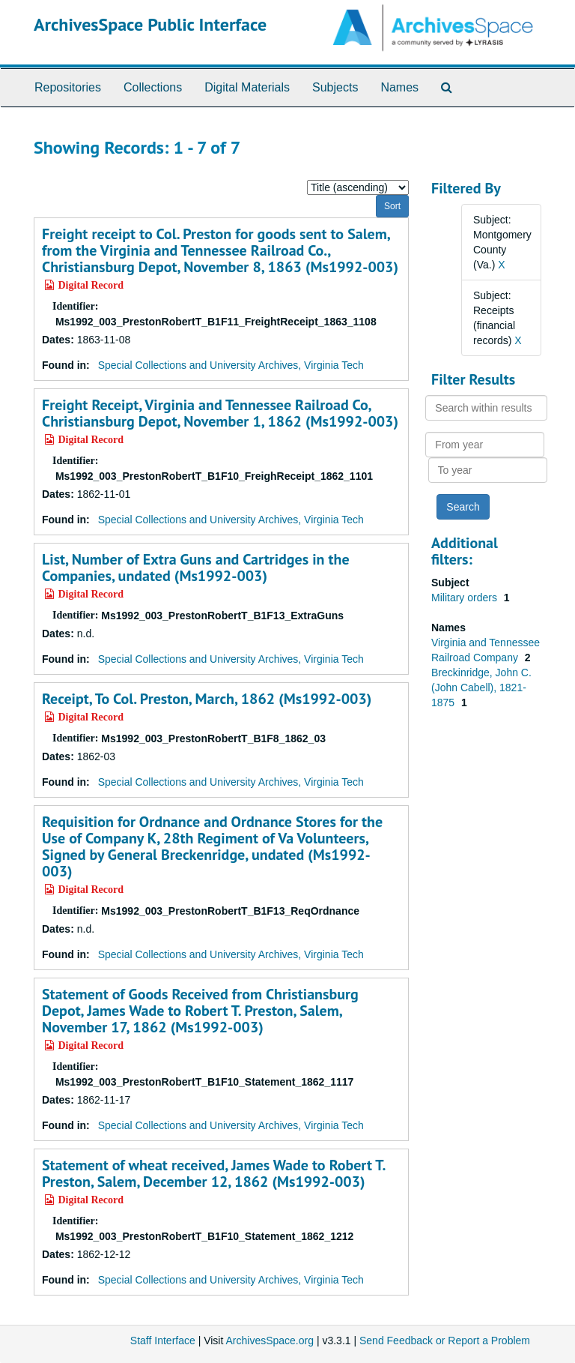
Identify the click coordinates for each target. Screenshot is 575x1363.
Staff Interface (162, 1341)
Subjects (335, 87)
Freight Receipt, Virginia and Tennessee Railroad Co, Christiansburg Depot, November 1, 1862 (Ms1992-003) (220, 413)
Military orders (465, 598)
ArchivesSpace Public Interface (150, 24)
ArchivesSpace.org (269, 1341)
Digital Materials (247, 87)
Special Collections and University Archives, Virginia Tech (231, 365)
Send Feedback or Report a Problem (444, 1341)
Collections (153, 87)
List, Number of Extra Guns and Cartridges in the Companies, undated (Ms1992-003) (196, 568)
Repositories (67, 87)
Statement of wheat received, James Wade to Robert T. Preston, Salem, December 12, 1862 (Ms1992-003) (213, 1173)
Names (399, 87)
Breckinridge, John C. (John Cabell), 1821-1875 (481, 687)
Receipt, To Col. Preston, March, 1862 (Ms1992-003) (206, 698)
